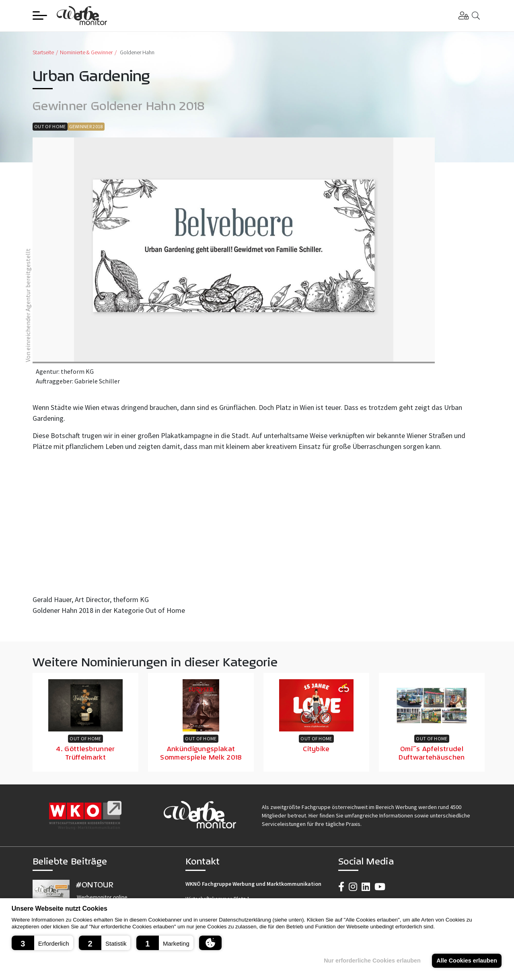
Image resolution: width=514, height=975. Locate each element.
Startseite (43, 52)
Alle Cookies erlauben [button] (466, 960)
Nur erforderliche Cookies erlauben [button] (372, 960)
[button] (42, 943)
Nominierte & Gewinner (86, 52)
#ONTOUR (94, 884)
